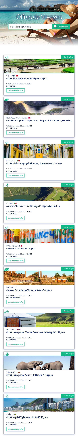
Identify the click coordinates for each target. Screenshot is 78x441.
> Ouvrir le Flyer (68, 57)
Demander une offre (15, 91)
